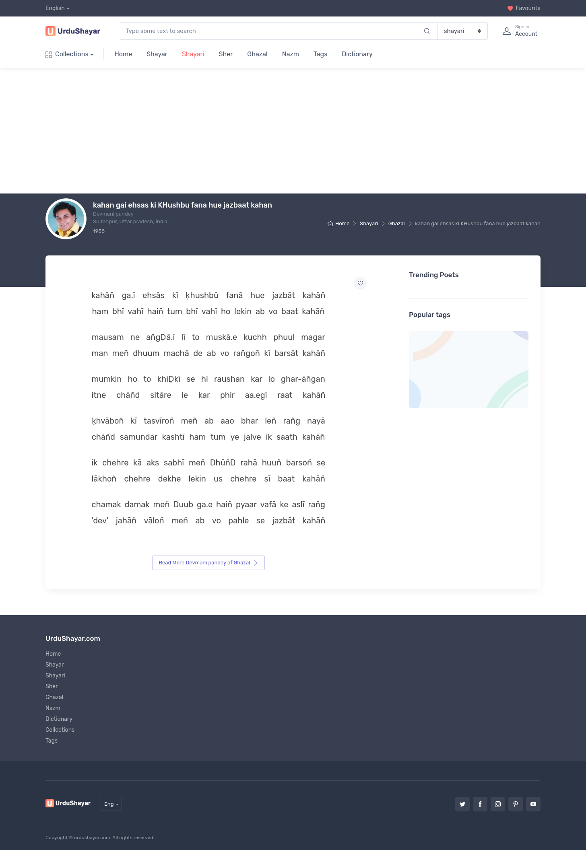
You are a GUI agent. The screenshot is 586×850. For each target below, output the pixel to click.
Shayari (193, 54)
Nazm (290, 54)
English (55, 8)
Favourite (524, 8)
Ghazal (257, 54)
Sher (226, 54)
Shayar (156, 54)
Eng (109, 803)
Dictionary (357, 54)
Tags (320, 54)
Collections (67, 54)
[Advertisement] (299, 130)
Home (123, 54)
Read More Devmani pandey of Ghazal (208, 562)
